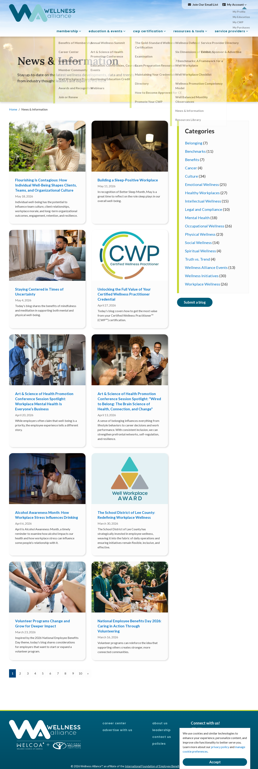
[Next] (88, 673)
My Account (236, 4)
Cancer (191, 168)
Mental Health (197, 217)
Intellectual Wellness (203, 201)
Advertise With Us (117, 730)
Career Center (114, 723)
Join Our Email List (205, 4)
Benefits (192, 159)
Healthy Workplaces (202, 192)
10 (80, 673)
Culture (191, 176)
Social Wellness (198, 242)
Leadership (161, 730)
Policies (159, 743)
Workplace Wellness (202, 284)
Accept (215, 762)
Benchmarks (195, 151)
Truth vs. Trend (197, 259)
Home (13, 109)
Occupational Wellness (204, 226)
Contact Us (161, 737)
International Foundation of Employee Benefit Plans (156, 766)
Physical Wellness (200, 234)
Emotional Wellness (202, 184)
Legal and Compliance (203, 209)
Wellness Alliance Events (206, 267)
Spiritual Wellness (200, 251)
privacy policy (220, 747)
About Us (160, 723)
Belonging (193, 143)
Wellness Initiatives (202, 275)
